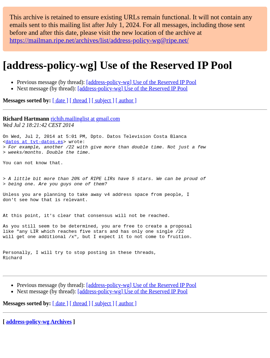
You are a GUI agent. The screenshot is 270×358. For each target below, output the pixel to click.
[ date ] (60, 100)
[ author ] (126, 100)
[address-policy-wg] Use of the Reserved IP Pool (141, 82)
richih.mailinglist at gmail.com (85, 119)
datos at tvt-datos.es (34, 143)
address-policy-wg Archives (39, 349)
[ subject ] (103, 100)
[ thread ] (80, 100)
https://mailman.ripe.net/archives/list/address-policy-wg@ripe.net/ (99, 40)
